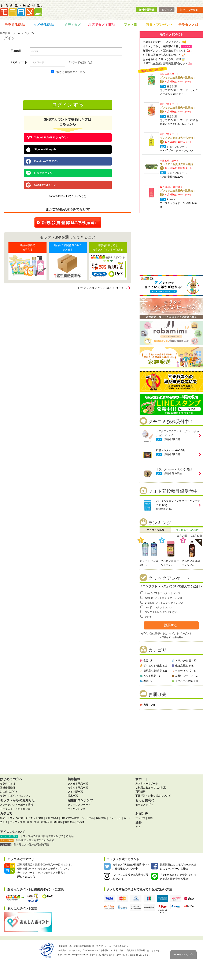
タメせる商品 (43, 24)
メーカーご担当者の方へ (116, 946)
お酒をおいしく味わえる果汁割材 (162, 59)
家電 (29, 822)
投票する (170, 625)
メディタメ (72, 24)
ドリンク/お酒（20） (185, 660)
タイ (137, 827)
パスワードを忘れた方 (80, 62)
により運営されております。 (126, 954)
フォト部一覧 (75, 791)
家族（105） (149, 704)
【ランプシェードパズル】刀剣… (175, 469)
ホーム (16, 33)
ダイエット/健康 (34, 818)
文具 (36, 822)
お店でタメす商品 (101, 24)
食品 (2, 818)
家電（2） (147, 680)
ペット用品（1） (151, 675)
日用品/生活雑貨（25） (155, 670)
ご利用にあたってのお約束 (150, 787)
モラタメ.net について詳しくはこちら (102, 288)
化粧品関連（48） (183, 665)
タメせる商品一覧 (78, 783)
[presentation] (68, 87)
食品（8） (147, 660)
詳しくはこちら (26, 876)
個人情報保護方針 (136, 950)
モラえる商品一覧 (78, 787)
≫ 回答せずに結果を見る (171, 637)
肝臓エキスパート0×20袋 (170, 450)
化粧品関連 (52, 818)
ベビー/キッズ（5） (184, 670)
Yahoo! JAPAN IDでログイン (47, 137)
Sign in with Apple (41, 149)
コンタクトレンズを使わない (160, 612)
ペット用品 (87, 818)
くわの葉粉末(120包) (172, 176)
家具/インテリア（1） (185, 675)
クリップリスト (190, 10)
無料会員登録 (146, 9)
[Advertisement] (171, 740)
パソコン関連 (17, 822)
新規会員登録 (7, 787)
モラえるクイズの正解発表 (15, 808)
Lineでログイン (39, 173)
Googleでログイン (41, 185)
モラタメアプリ (144, 804)
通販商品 (69, 822)
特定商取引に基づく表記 (91, 946)
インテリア (115, 818)
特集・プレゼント (159, 24)
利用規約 (140, 791)
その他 (148, 616)
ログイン (167, 9)
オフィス (140, 818)
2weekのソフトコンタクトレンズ (163, 597)
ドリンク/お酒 (15, 818)
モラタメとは (188, 24)
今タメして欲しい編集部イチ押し (162, 46)
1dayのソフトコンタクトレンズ (162, 593)
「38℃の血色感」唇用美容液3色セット (165, 63)
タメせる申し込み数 (187, 529)
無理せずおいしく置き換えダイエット (164, 50)
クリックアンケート (79, 804)
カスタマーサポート (146, 783)
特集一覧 (73, 795)
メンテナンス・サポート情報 (16, 804)
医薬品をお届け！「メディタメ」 (162, 41)
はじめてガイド (9, 791)
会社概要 (73, 946)
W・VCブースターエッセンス (177, 150)
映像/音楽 (46, 822)
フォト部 (130, 24)
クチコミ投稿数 (155, 529)
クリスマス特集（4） (185, 680)
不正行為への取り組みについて (153, 795)
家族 (150, 818)
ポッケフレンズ (76, 808)
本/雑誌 (58, 822)
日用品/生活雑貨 (69, 818)
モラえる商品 (14, 24)
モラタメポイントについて (15, 795)
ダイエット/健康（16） (155, 665)
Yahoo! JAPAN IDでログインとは (67, 196)
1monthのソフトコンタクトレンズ (163, 602)
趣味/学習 (101, 818)
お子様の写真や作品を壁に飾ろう (162, 54)
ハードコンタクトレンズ (158, 607)
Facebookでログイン (42, 161)
